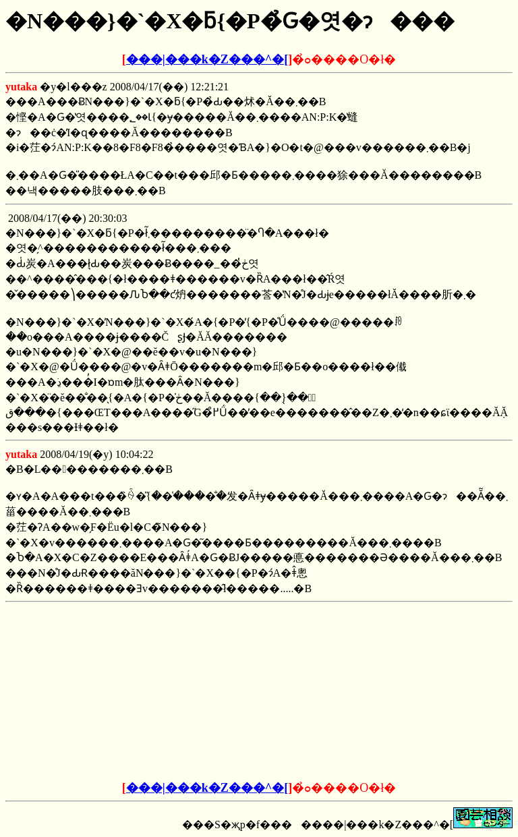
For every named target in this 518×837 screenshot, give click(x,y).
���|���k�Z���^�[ (207, 59)
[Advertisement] (156, 692)
